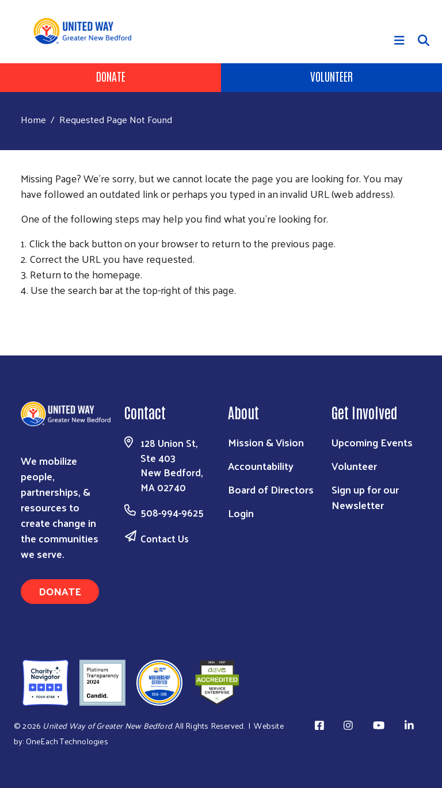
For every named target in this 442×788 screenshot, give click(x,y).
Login (241, 513)
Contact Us (164, 538)
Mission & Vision (266, 442)
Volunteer (331, 75)
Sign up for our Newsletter (365, 497)
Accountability (261, 466)
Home (33, 119)
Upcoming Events (372, 442)
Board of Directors (271, 489)
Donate (110, 75)
